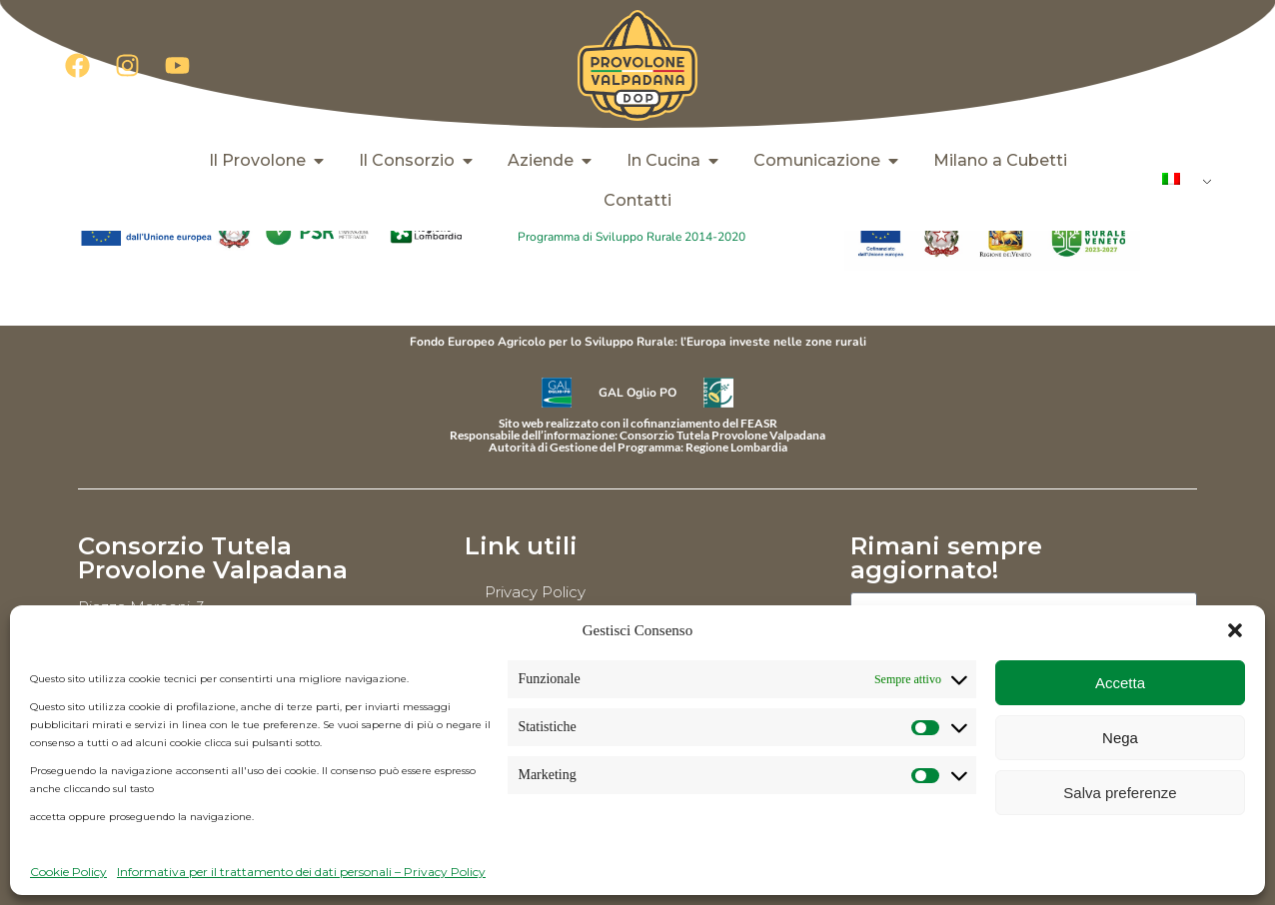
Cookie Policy (68, 871)
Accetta (1120, 682)
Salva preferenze (1119, 792)
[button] (1235, 630)
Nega (1120, 737)
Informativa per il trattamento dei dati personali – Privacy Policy (301, 871)
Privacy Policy (535, 591)
